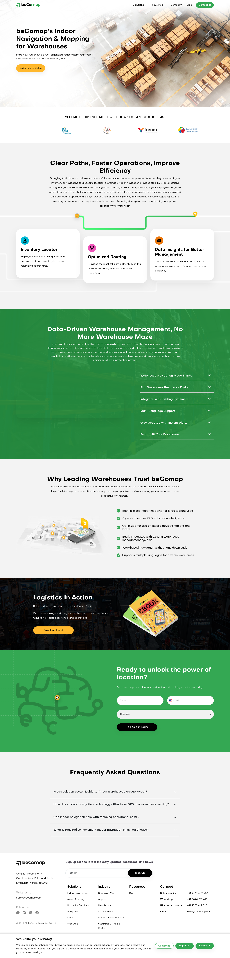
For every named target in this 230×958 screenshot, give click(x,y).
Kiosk (70, 918)
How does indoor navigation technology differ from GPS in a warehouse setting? (111, 804)
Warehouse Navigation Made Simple (166, 376)
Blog (189, 5)
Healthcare (104, 905)
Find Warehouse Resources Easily (164, 387)
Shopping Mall (106, 893)
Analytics (72, 912)
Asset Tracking (75, 899)
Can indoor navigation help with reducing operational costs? (96, 817)
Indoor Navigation (77, 893)
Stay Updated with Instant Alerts (163, 423)
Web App (72, 924)
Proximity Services (78, 905)
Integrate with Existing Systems (162, 399)
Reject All (184, 946)
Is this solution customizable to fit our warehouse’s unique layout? (100, 792)
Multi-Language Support (157, 411)
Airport (102, 899)
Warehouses (105, 912)
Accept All (204, 946)
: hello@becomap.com (198, 912)
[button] (139, 5)
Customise (164, 946)
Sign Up (140, 873)
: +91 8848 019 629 (196, 899)
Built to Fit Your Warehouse (159, 434)
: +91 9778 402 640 (197, 893)
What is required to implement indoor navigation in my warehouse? (101, 830)
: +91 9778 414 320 (196, 905)
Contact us (205, 5)
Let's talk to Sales (30, 68)
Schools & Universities (111, 918)
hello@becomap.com (28, 898)
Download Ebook (53, 630)
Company (176, 5)
